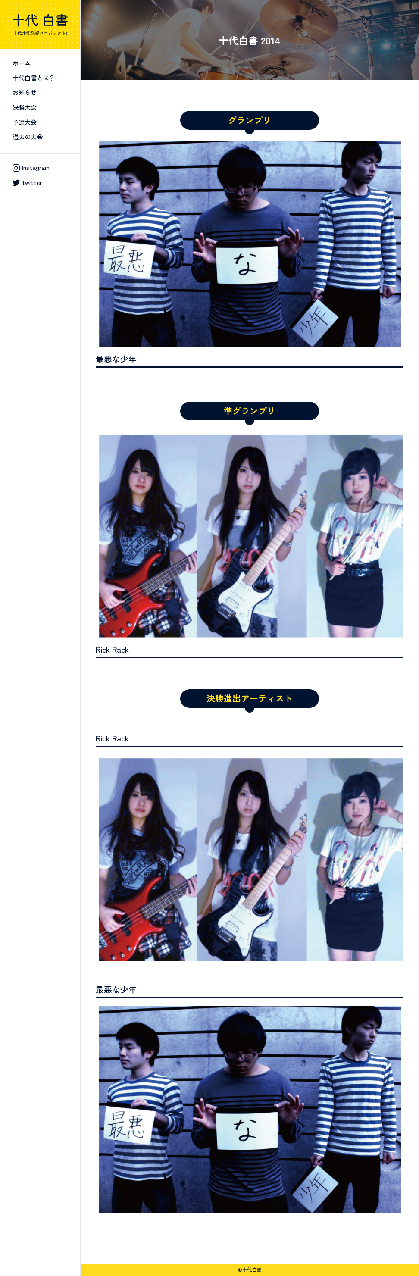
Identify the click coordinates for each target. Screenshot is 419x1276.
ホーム (22, 63)
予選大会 (25, 121)
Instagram (31, 167)
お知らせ (25, 92)
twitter (27, 182)
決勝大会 (25, 107)
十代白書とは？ (34, 77)
